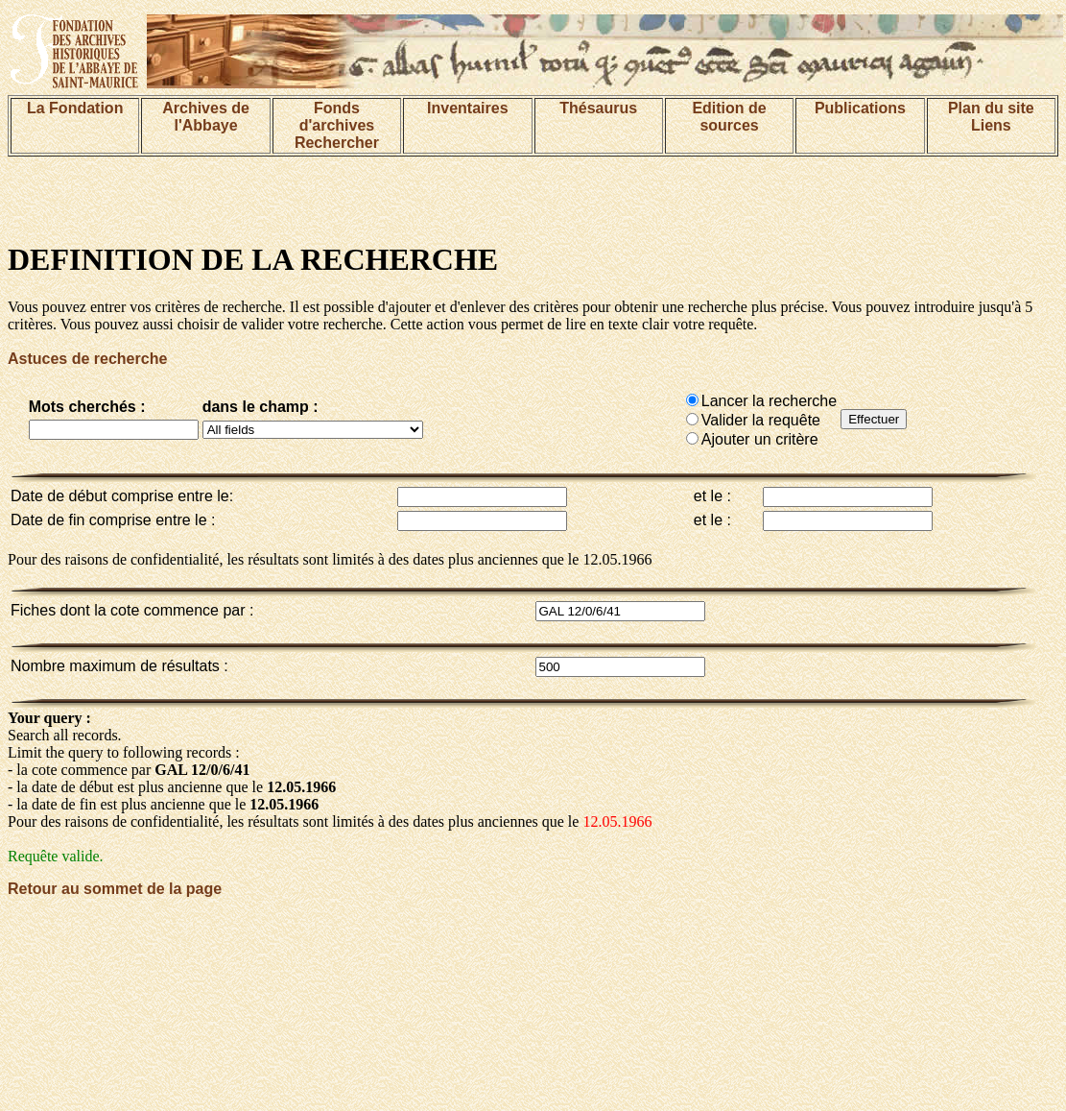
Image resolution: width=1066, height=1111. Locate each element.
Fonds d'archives (337, 116)
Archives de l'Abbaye (205, 116)
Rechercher (337, 142)
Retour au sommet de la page (115, 889)
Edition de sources (729, 116)
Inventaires (467, 108)
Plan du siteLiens (991, 116)
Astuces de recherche (87, 358)
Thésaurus (598, 108)
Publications (860, 108)
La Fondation (75, 108)
